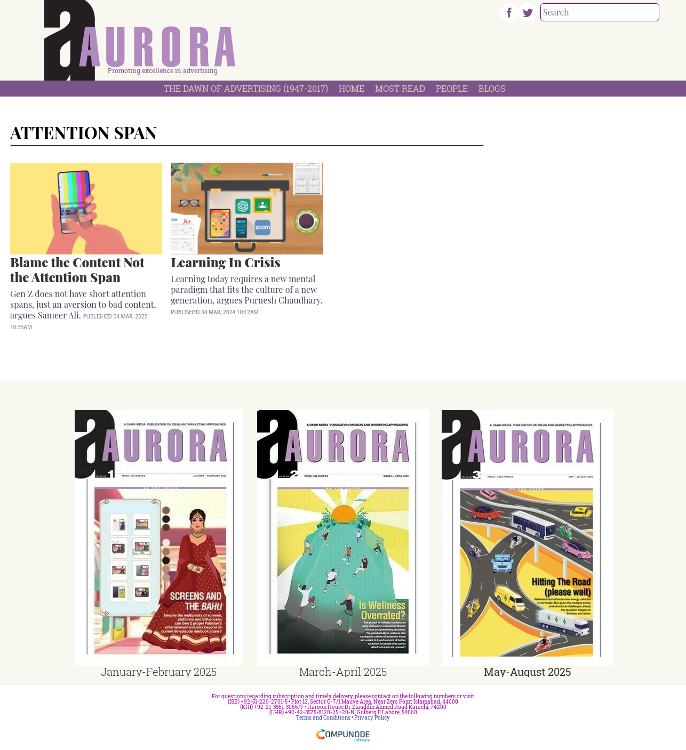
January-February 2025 (159, 672)
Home (351, 88)
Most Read (400, 88)
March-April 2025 (343, 672)
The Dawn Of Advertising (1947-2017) (246, 88)
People (452, 88)
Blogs (492, 88)
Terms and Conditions (323, 717)
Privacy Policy (372, 717)
